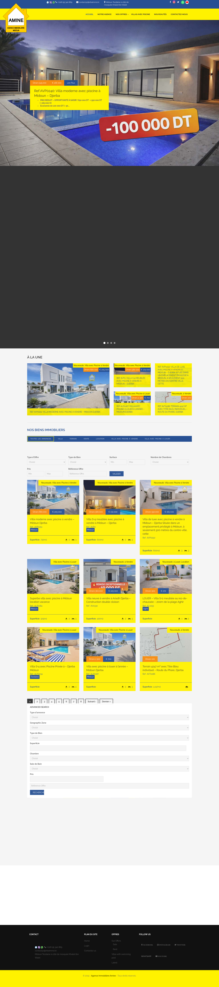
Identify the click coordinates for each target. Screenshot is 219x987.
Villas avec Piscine (140, 14)
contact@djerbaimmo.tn (89, 2)
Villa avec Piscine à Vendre (124, 439)
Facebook (147, 945)
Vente (86, 439)
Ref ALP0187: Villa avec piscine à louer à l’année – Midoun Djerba (130, 412)
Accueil (89, 14)
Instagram (164, 945)
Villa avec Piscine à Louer (157, 439)
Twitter (180, 945)
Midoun (34, 766)
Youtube (162, 956)
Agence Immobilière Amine (103, 976)
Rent (115, 949)
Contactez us (90, 951)
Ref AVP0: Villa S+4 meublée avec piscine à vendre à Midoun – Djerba (131, 384)
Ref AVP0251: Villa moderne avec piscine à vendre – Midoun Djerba (65, 414)
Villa (60, 439)
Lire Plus (71, 83)
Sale (115, 944)
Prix (29, 705)
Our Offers (116, 941)
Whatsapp (183, 2)
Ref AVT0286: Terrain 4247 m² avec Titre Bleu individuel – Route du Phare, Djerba (172, 412)
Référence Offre (75, 705)
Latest (114, 963)
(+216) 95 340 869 (65, 2)
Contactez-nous (179, 14)
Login (86, 946)
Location (100, 439)
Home (87, 941)
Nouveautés (160, 14)
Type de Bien (74, 693)
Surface (113, 693)
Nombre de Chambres (161, 693)
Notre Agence (104, 14)
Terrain (73, 439)
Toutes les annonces (40, 439)
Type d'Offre (33, 693)
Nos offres (122, 12)
